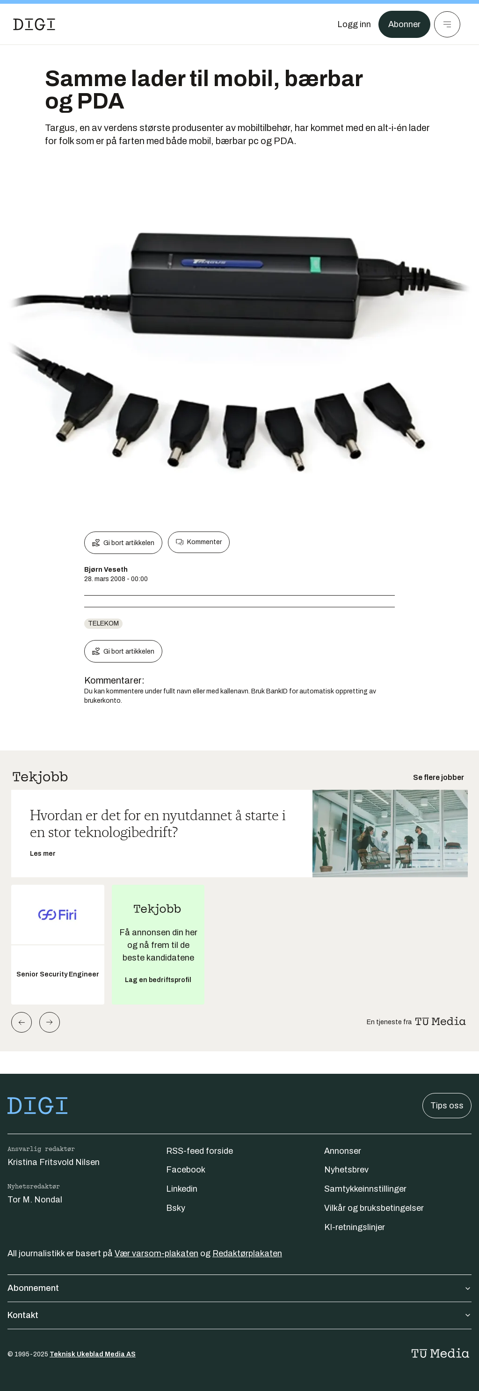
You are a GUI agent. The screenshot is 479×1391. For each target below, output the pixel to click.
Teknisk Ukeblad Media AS (93, 1354)
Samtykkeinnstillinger (365, 1189)
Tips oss (447, 1105)
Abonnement (239, 1288)
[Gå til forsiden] (34, 24)
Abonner (404, 24)
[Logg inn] (354, 24)
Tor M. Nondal (34, 1199)
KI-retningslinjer (354, 1227)
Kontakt (239, 1315)
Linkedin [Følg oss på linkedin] (181, 1189)
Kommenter (199, 542)
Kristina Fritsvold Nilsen (53, 1162)
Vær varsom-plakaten (156, 1253)
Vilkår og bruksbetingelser (374, 1208)
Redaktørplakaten (247, 1253)
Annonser (342, 1151)
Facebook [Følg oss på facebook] (185, 1169)
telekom (103, 623)
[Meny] (447, 24)
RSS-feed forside (199, 1151)
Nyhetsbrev (346, 1169)
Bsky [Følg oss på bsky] (175, 1208)
